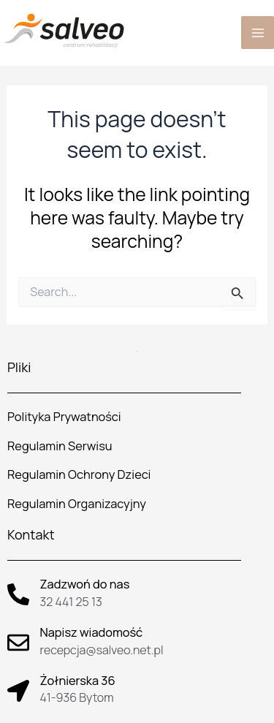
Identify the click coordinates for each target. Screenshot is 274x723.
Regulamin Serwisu (60, 446)
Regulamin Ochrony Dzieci (79, 474)
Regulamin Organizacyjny (76, 504)
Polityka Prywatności (64, 417)
